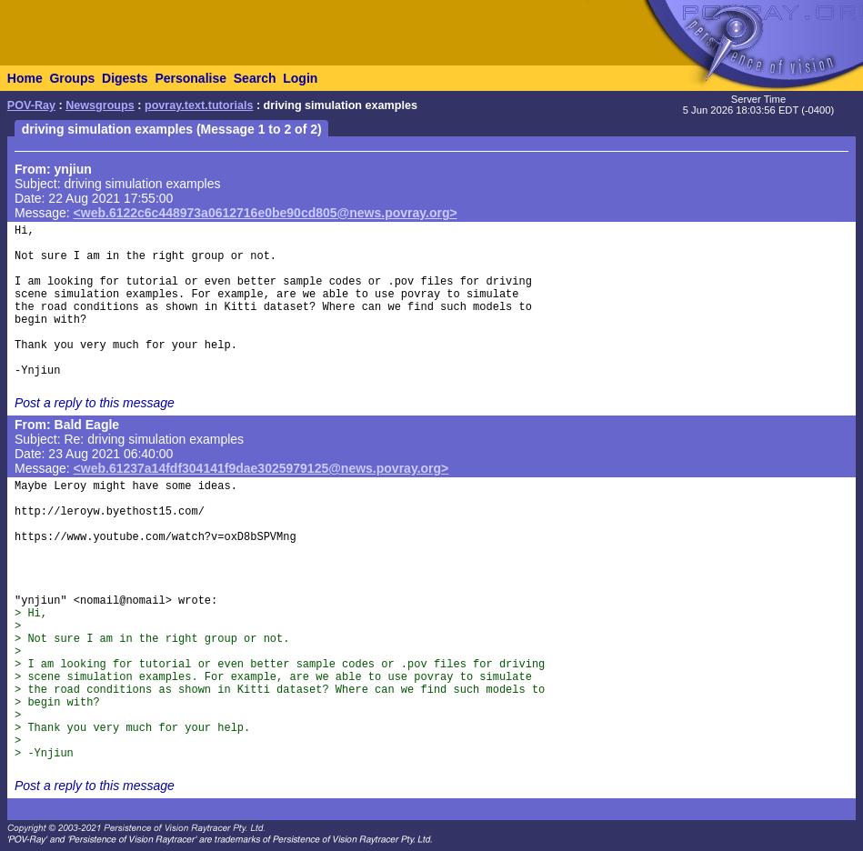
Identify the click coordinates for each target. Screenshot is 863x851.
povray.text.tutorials (199, 105)
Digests (125, 78)
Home (25, 78)
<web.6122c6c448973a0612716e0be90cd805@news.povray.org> (265, 212)
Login (300, 78)
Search (255, 78)
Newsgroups (100, 105)
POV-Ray (31, 105)
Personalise (190, 78)
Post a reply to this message (95, 402)
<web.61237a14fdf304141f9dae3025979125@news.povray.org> (261, 468)
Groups (72, 78)
